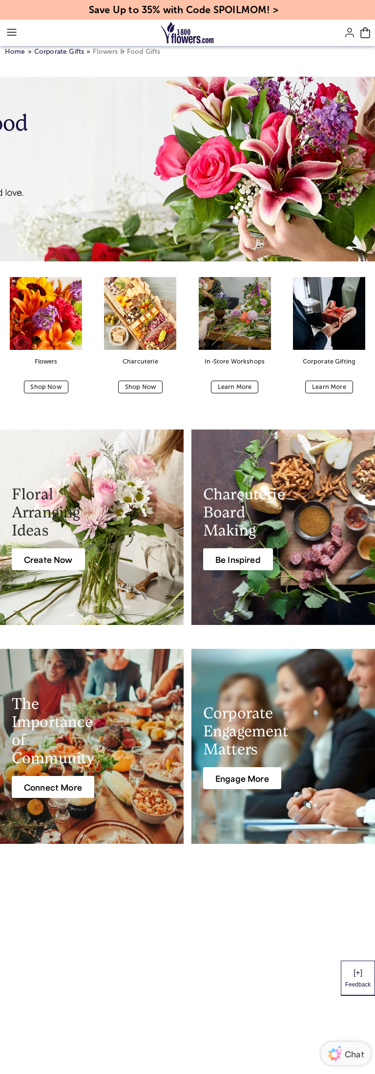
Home (15, 51)
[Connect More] (53, 787)
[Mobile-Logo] (188, 33)
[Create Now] (48, 559)
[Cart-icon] (365, 33)
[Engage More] (242, 778)
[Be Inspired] (238, 559)
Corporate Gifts (59, 51)
